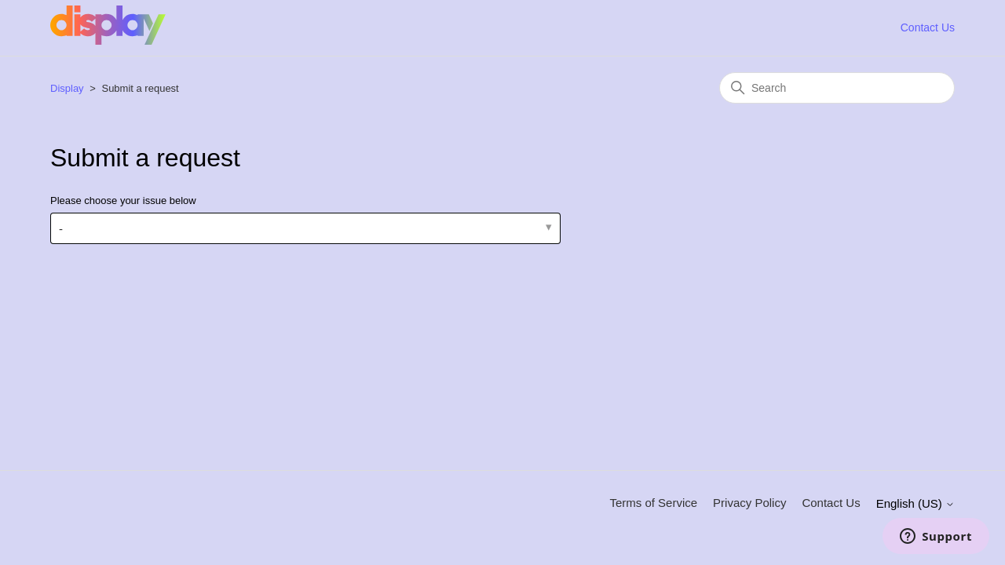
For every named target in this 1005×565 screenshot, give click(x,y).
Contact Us (928, 27)
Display (67, 88)
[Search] (837, 88)
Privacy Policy (749, 502)
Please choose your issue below (123, 200)
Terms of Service (653, 502)
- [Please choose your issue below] (61, 228)
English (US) (915, 503)
